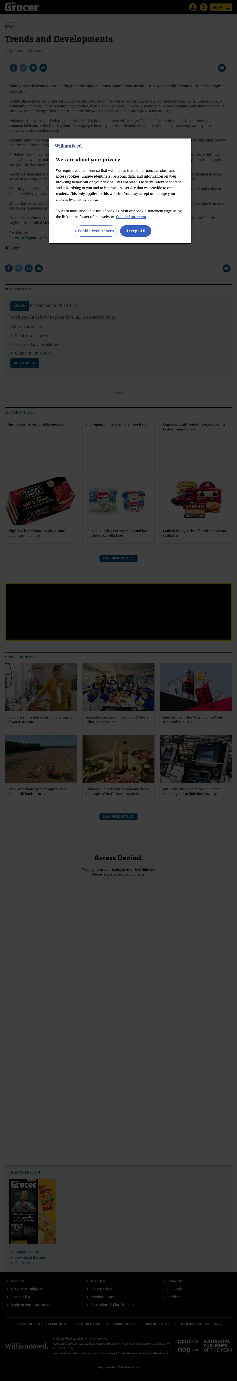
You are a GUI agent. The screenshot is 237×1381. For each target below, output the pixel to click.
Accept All (136, 230)
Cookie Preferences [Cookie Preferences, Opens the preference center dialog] (96, 230)
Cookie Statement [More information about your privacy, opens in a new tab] (131, 216)
